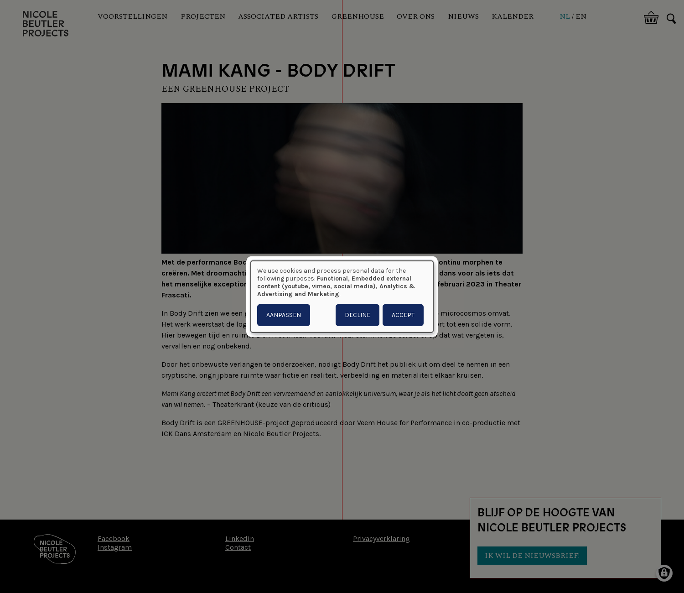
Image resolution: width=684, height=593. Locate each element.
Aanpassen (283, 314)
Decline (357, 314)
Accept (403, 314)
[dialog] (342, 297)
